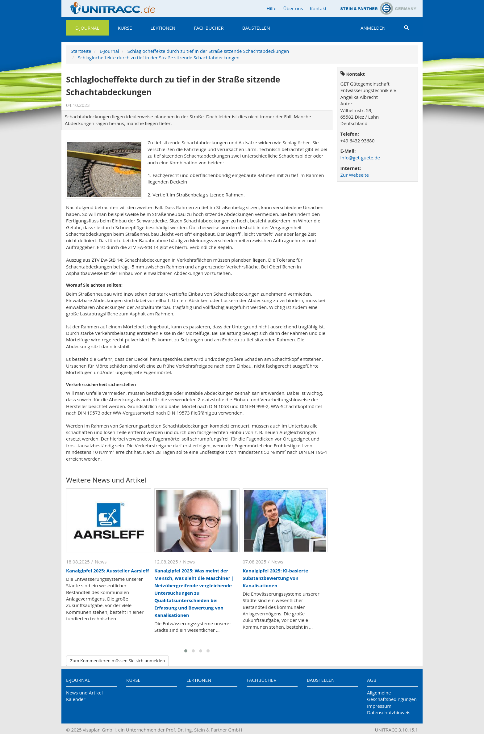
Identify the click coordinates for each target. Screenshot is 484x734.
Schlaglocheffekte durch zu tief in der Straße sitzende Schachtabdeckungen (208, 51)
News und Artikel (84, 693)
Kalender (76, 699)
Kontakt (318, 8)
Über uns (293, 8)
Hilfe (271, 8)
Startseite (81, 51)
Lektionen (163, 28)
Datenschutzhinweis (388, 712)
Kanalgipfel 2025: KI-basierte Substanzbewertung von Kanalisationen (275, 577)
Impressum (379, 706)
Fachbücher (208, 28)
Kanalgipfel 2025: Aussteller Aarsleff (107, 570)
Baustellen (256, 28)
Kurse (125, 28)
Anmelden (373, 28)
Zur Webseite (354, 175)
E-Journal (87, 28)
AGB (371, 680)
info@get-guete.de (360, 157)
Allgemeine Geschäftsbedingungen (392, 696)
